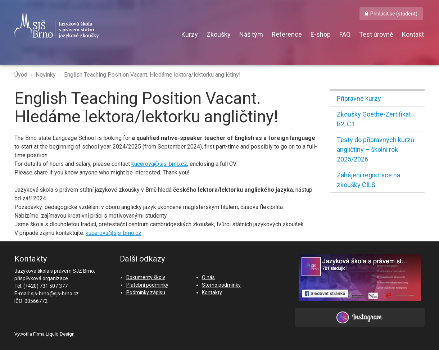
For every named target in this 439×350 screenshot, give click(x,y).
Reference (287, 34)
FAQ (344, 34)
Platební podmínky (147, 285)
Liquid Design (60, 334)
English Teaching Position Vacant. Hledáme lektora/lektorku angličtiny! (152, 74)
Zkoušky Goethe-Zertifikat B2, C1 (374, 119)
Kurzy (189, 34)
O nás (208, 277)
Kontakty (212, 292)
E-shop (321, 34)
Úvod (20, 74)
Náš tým (251, 34)
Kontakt (413, 34)
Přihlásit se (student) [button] (393, 14)
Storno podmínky (221, 285)
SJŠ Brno (90, 25)
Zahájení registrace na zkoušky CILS (368, 179)
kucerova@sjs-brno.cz (159, 163)
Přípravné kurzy (359, 98)
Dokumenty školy (145, 277)
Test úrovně (376, 34)
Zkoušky (219, 34)
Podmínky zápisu (145, 292)
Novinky (46, 74)
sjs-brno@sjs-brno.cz (55, 293)
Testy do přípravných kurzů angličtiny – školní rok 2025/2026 (375, 149)
